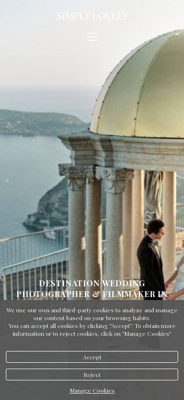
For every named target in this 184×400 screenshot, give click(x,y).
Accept (92, 357)
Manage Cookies (92, 390)
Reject (92, 374)
